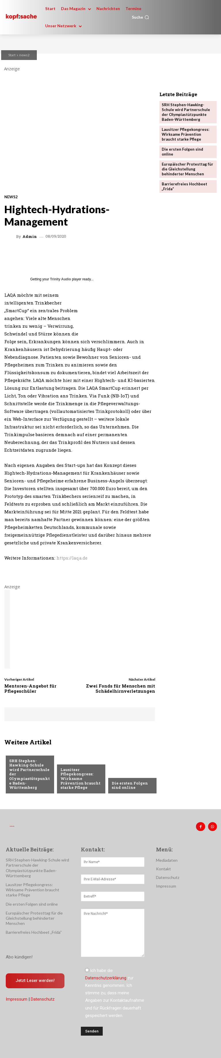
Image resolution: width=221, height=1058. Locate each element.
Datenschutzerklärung (105, 978)
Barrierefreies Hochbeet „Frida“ (34, 932)
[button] (140, 17)
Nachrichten (22, 751)
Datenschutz (43, 999)
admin (29, 236)
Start (12, 55)
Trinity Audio (60, 279)
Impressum (16, 999)
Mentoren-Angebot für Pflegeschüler (30, 688)
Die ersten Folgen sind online (129, 785)
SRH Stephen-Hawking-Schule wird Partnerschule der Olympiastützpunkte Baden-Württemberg (186, 112)
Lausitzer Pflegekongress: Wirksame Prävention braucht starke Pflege (79, 778)
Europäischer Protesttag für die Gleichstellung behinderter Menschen (187, 169)
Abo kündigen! (19, 957)
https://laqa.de (71, 558)
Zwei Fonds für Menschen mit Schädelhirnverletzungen (120, 688)
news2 (24, 55)
